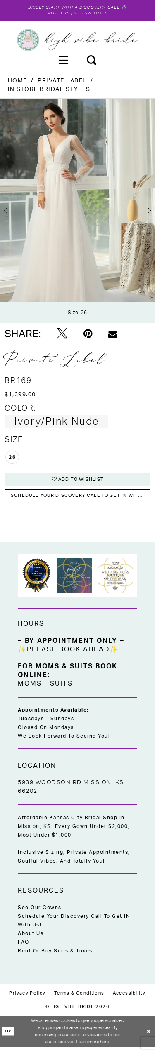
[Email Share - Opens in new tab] (112, 335)
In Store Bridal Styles (49, 91)
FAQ (23, 946)
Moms (30, 687)
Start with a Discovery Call (83, 7)
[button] (63, 61)
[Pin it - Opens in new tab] (87, 335)
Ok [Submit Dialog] (8, 1035)
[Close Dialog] (148, 1035)
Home (17, 82)
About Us (30, 937)
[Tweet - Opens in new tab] (62, 335)
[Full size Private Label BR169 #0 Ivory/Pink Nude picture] (77, 212)
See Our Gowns (40, 911)
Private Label (62, 82)
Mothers (57, 14)
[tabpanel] (77, 212)
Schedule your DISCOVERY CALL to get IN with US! (81, 498)
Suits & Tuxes (91, 14)
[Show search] (91, 61)
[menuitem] (63, 61)
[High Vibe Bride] (77, 41)
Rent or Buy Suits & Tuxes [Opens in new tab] (55, 954)
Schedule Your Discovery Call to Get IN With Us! (74, 924)
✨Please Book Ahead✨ (68, 653)
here (104, 1045)
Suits (61, 687)
